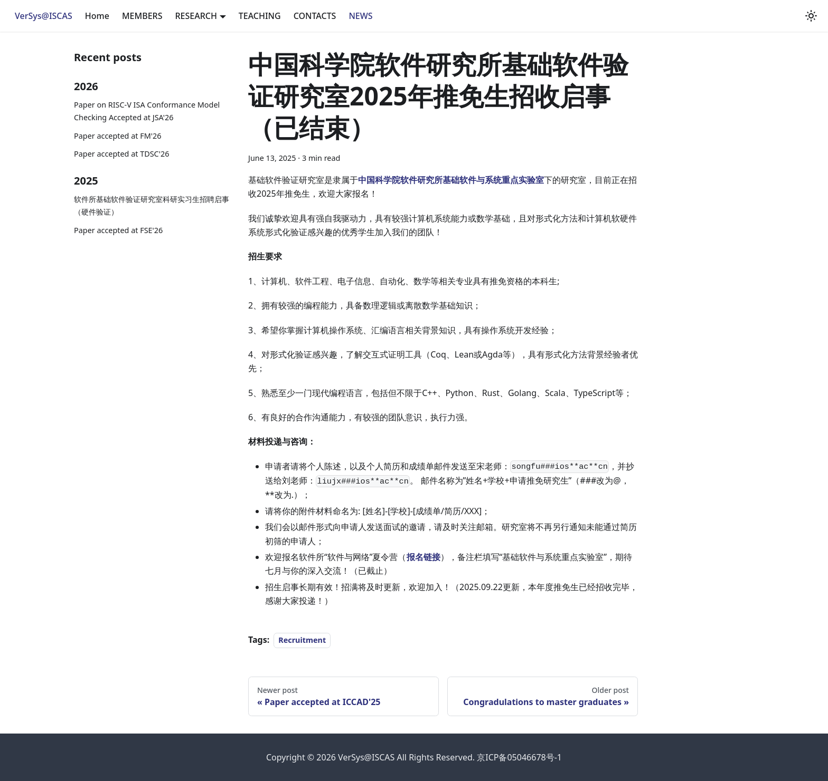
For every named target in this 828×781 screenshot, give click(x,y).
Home (97, 16)
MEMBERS (142, 16)
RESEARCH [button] (196, 16)
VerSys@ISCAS (43, 16)
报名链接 (423, 557)
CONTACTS (315, 16)
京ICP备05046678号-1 (519, 757)
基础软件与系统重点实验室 (493, 180)
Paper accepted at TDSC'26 (121, 154)
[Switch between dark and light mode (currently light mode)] (811, 15)
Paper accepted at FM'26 (117, 136)
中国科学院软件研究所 (400, 180)
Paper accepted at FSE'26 (118, 230)
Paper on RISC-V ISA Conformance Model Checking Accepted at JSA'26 (147, 111)
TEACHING (260, 16)
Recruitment (302, 640)
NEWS (360, 16)
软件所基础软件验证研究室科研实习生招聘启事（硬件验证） (151, 205)
